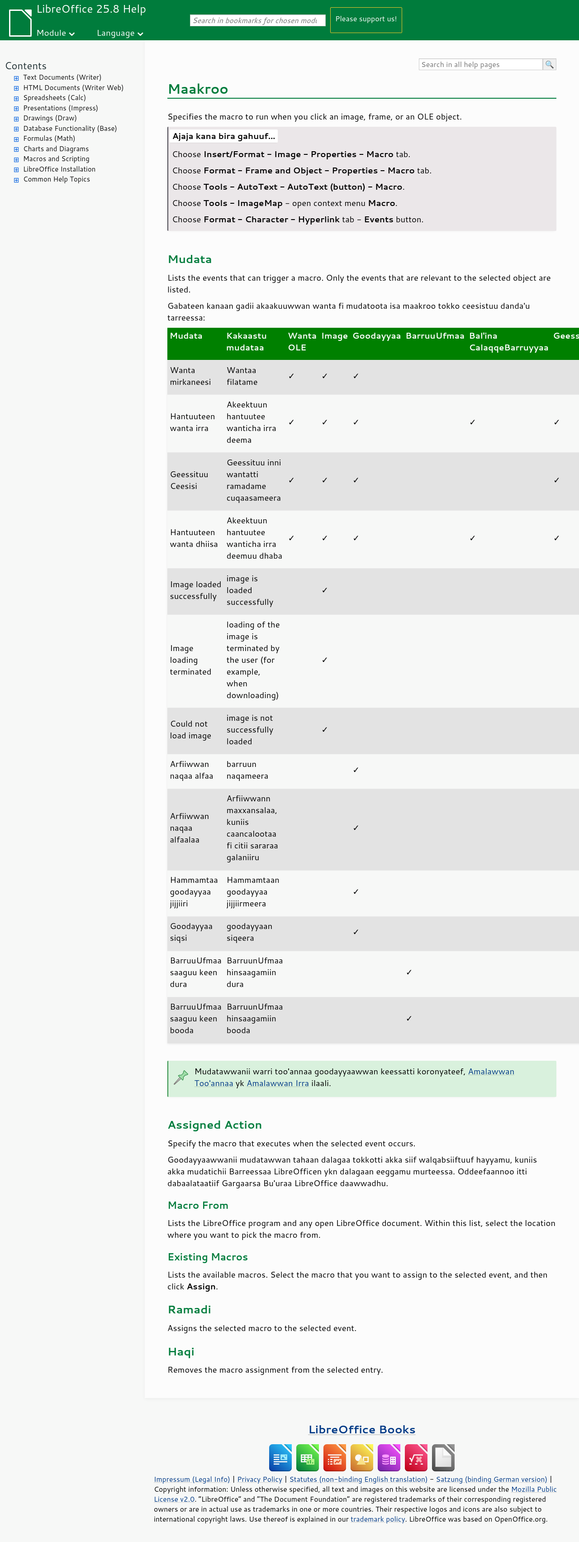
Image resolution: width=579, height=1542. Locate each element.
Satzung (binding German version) (492, 1479)
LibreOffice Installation (59, 169)
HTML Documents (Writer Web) (73, 87)
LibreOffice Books (362, 1429)
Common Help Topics (56, 179)
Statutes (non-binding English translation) (358, 1479)
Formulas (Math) (49, 138)
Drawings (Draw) (50, 118)
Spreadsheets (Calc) (54, 97)
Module (51, 32)
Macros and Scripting (56, 158)
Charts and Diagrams (56, 148)
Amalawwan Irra (278, 1083)
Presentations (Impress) (60, 108)
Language (116, 32)
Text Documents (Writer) (62, 77)
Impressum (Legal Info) (192, 1479)
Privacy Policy (259, 1479)
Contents (26, 65)
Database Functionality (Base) (70, 128)
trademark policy (378, 1519)
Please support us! (366, 18)
